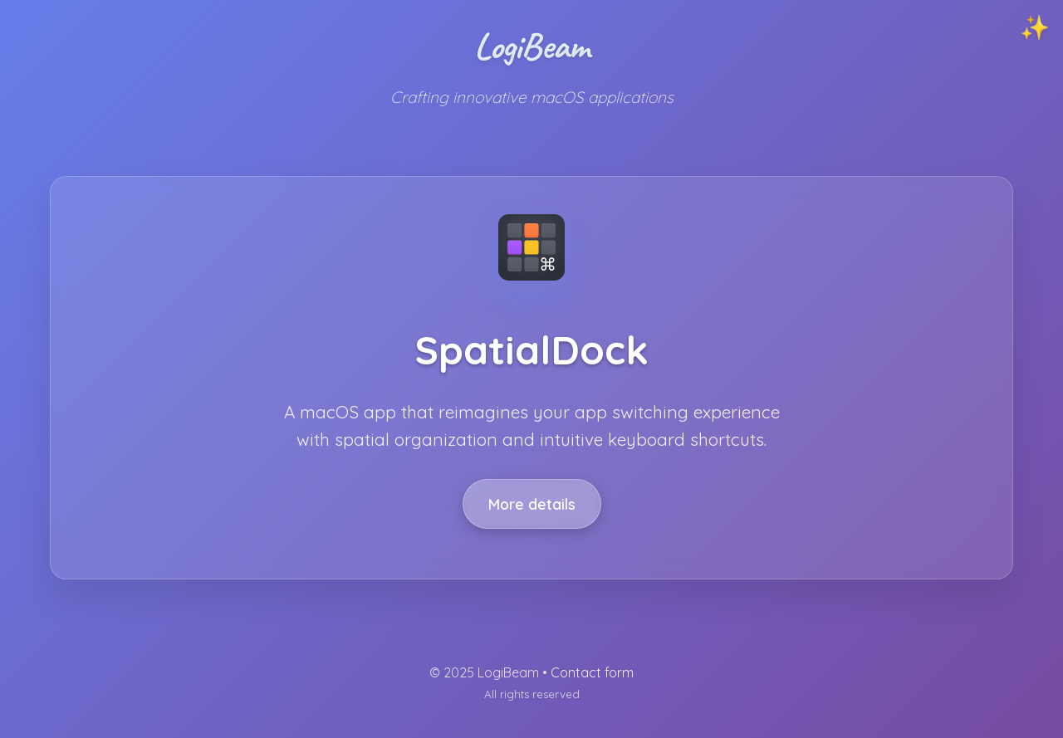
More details (532, 504)
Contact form (592, 672)
